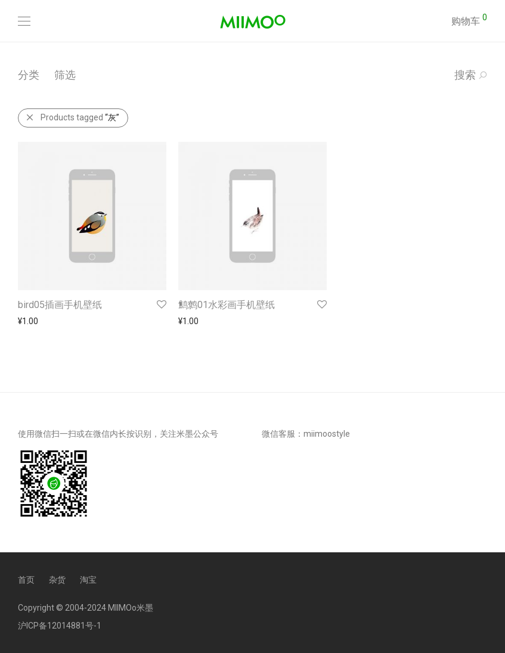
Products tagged (72, 117)
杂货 (57, 579)
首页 (26, 579)
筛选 (65, 75)
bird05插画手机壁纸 (60, 304)
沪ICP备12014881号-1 (59, 625)
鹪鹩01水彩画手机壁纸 (226, 304)
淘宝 (88, 579)
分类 (28, 75)
